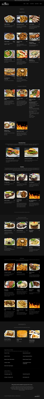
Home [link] (24, 3)
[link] (5, 3)
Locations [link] (32, 3)
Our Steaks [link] (36, 3)
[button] (28, 3)
